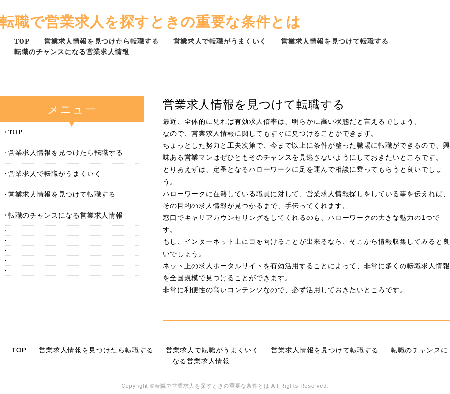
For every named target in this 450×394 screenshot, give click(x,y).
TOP (22, 40)
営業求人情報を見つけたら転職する (101, 40)
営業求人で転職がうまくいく (220, 40)
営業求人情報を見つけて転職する (335, 40)
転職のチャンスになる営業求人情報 (71, 51)
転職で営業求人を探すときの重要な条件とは (150, 21)
